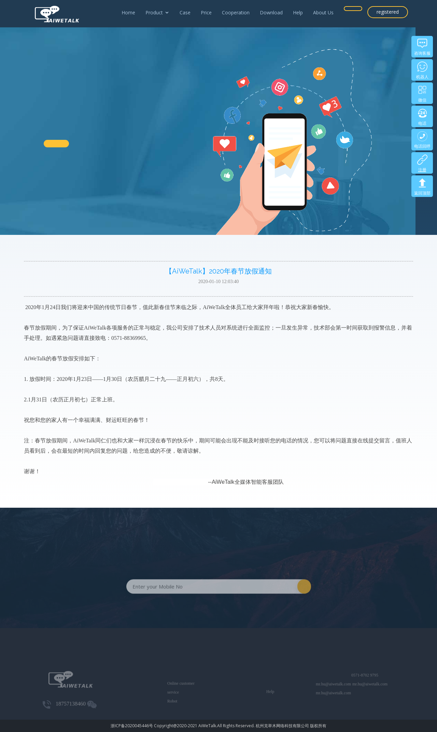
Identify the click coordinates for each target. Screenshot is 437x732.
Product (154, 12)
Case (185, 12)
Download (271, 12)
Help (298, 12)
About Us (323, 12)
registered (388, 12)
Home (128, 12)
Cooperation (236, 12)
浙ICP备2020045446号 (132, 726)
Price (206, 12)
